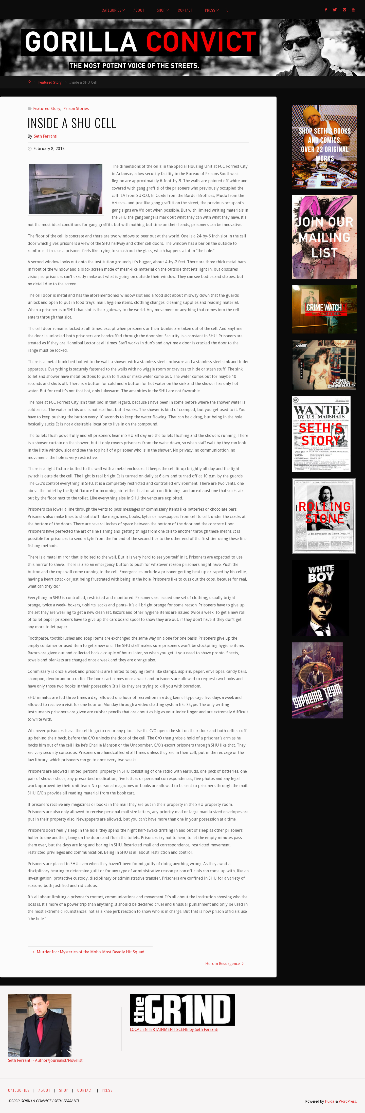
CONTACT (85, 1090)
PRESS (107, 1090)
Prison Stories (76, 108)
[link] (227, 9)
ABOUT (44, 1090)
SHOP (63, 1090)
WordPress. (348, 1101)
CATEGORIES (19, 1090)
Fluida (329, 1101)
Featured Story (50, 82)
